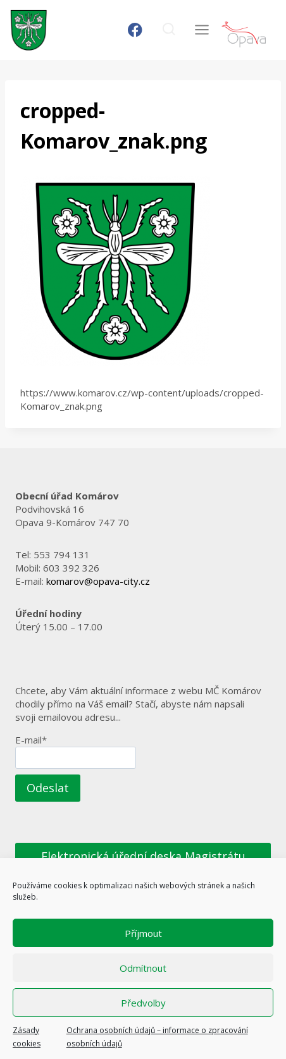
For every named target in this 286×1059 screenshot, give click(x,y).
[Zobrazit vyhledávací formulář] (169, 30)
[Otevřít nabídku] (201, 30)
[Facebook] (135, 30)
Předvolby (143, 1002)
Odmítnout (143, 968)
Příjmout (143, 933)
